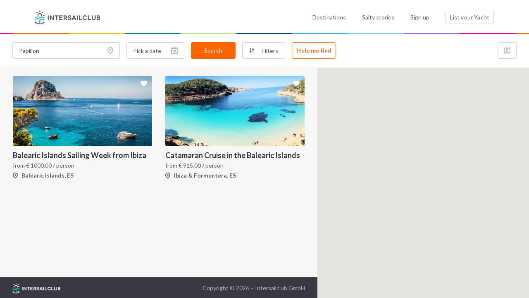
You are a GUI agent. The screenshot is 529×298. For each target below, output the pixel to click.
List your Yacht (469, 17)
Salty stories (378, 17)
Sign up (419, 17)
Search (213, 50)
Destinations (329, 17)
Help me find (313, 50)
